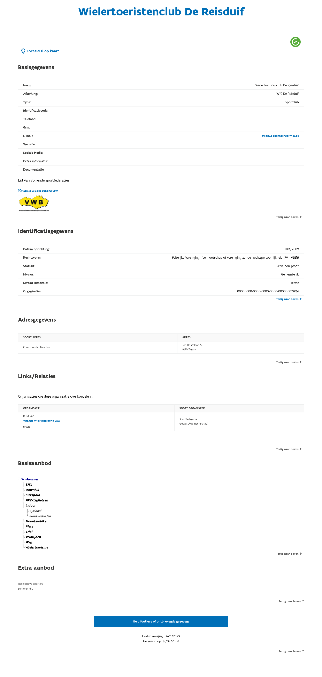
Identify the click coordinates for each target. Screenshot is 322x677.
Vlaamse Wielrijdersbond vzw (38, 191)
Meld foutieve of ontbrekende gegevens (161, 621)
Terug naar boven (288, 217)
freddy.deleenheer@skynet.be (280, 136)
